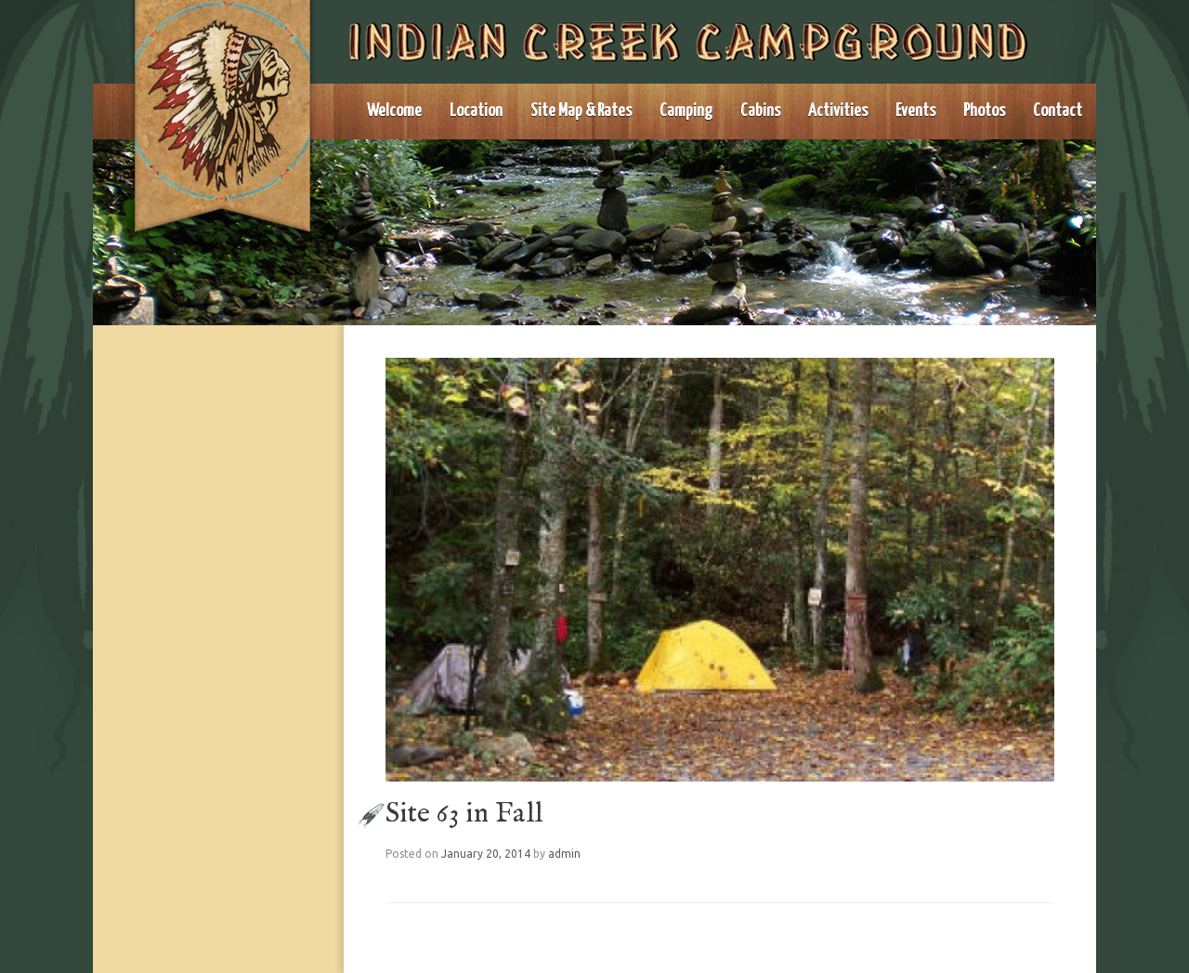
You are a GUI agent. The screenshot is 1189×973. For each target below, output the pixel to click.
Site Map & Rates (581, 111)
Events (915, 111)
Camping (686, 111)
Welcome (394, 111)
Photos (984, 111)
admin (564, 854)
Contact (1057, 111)
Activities (838, 111)
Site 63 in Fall (463, 814)
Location (476, 111)
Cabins (760, 111)
